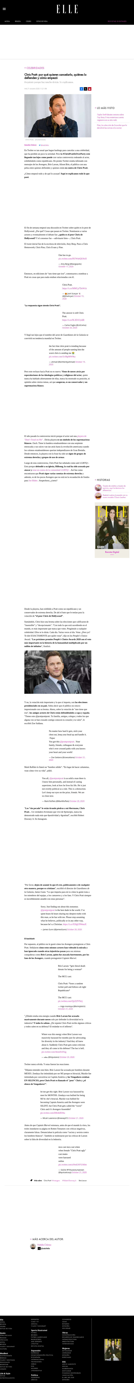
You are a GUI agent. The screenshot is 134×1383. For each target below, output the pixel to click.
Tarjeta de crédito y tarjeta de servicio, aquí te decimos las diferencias (114, 488)
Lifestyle (34, 1344)
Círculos (4, 1340)
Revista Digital (112, 552)
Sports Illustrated (39, 1330)
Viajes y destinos (7, 1360)
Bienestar (4, 1364)
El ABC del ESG (68, 1377)
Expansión (36, 1350)
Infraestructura (69, 1339)
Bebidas (3, 1358)
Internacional (37, 1359)
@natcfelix (45, 145)
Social (65, 1366)
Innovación (67, 1375)
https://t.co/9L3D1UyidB (73, 320)
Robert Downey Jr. (70, 1181)
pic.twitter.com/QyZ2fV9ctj (70, 1001)
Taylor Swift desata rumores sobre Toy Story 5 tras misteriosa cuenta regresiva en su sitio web (110, 117)
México (34, 1380)
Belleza (18, 21)
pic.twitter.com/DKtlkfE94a (52, 1113)
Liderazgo (66, 1353)
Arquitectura (68, 1341)
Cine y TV (35, 1321)
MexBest (4, 1353)
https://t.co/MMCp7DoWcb (74, 288)
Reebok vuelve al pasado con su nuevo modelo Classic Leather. (115, 496)
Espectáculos (6, 1335)
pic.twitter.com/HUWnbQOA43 (73, 258)
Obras (33, 1364)
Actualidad (67, 1351)
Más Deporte (36, 1341)
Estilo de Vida (6, 1367)
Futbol (34, 1332)
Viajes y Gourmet (7, 1346)
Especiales (66, 1357)
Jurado (3, 1369)
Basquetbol (36, 1339)
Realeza (3, 1338)
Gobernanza (67, 1368)
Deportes (35, 1319)
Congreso (66, 1319)
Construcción (68, 1335)
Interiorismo (68, 1344)
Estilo (2, 1376)
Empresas (35, 1353)
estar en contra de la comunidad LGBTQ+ (50, 470)
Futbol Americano (39, 1337)
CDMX (64, 1321)
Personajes (5, 1362)
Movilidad (66, 1371)
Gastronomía (6, 1355)
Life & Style (5, 1373)
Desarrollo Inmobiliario (73, 1337)
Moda (7, 21)
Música (34, 1324)
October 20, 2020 (69, 327)
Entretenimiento (7, 1378)
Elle (1, 1319)
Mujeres (34, 1368)
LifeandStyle (36, 1370)
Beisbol (34, 1335)
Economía (35, 1357)
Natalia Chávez (44, 1244)
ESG (32, 1366)
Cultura (3, 1349)
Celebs (28, 21)
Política (34, 1375)
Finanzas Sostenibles (71, 1373)
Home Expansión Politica (42, 1355)
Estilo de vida (41, 21)
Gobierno (35, 1377)
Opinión (65, 1326)
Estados (65, 1324)
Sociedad (66, 1328)
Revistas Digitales (117, 21)
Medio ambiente (69, 1364)
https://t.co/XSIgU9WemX (74, 924)
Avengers (56, 1181)
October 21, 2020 (65, 1009)
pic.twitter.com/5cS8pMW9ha (62, 356)
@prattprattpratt (67, 741)
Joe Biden (33, 480)
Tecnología (36, 1362)
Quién (3, 1333)
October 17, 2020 (66, 266)
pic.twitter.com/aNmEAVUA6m (72, 1164)
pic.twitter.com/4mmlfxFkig (54, 1052)
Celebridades (35, 68)
